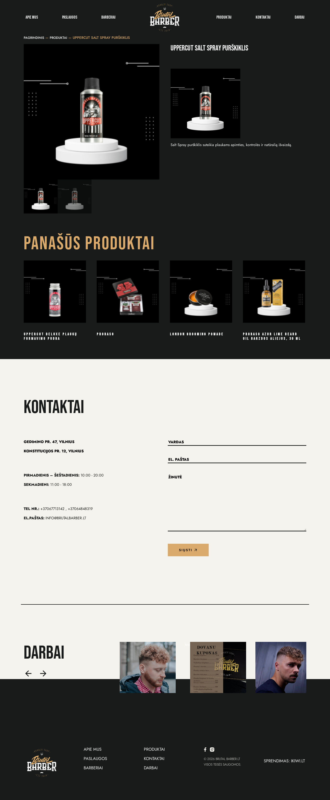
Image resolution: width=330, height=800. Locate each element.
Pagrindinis (34, 37)
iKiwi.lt (298, 761)
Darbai (299, 17)
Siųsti (188, 550)
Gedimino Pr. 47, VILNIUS (49, 441)
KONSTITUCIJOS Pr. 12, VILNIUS (54, 451)
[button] (29, 674)
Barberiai (108, 17)
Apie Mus (32, 17)
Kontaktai (263, 17)
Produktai (223, 17)
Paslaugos (69, 17)
